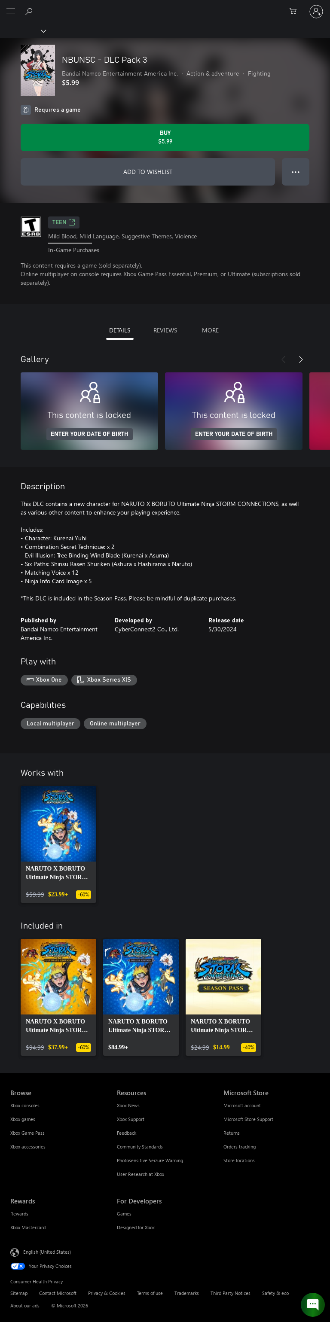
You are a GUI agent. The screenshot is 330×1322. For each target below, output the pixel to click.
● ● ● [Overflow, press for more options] (296, 171)
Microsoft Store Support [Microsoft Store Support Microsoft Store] (248, 1119)
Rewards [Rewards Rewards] (19, 1213)
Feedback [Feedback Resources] (126, 1133)
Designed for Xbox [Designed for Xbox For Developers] (136, 1227)
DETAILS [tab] (119, 330)
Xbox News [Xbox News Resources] (128, 1105)
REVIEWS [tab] (165, 330)
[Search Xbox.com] (30, 11)
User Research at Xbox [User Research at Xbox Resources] (140, 1174)
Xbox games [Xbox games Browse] (22, 1119)
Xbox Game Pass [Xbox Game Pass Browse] (27, 1133)
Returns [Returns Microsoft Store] (231, 1133)
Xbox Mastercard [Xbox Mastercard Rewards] (28, 1227)
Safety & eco (275, 1293)
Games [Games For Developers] (124, 1213)
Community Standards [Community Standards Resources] (140, 1146)
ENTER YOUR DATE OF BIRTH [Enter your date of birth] (89, 434)
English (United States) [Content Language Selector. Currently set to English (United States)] (47, 1252)
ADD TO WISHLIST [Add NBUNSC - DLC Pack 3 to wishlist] (147, 172)
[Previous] (283, 359)
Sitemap (19, 1293)
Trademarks (186, 1293)
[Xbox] (22, 30)
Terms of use (150, 1293)
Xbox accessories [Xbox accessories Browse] (28, 1146)
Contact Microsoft (57, 1293)
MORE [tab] (210, 330)
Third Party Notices (231, 1293)
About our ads (25, 1305)
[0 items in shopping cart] (295, 11)
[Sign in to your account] (316, 11)
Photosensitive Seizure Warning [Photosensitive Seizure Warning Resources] (150, 1160)
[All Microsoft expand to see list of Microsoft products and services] (10, 11)
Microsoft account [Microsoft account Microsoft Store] (242, 1105)
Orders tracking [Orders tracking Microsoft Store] (239, 1146)
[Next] (300, 359)
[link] (58, 844)
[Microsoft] (164, 6)
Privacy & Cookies (106, 1293)
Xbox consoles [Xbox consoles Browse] (25, 1105)
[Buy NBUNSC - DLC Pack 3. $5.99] (165, 137)
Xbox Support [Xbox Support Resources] (130, 1119)
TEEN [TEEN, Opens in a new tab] (63, 222)
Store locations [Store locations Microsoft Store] (239, 1160)
